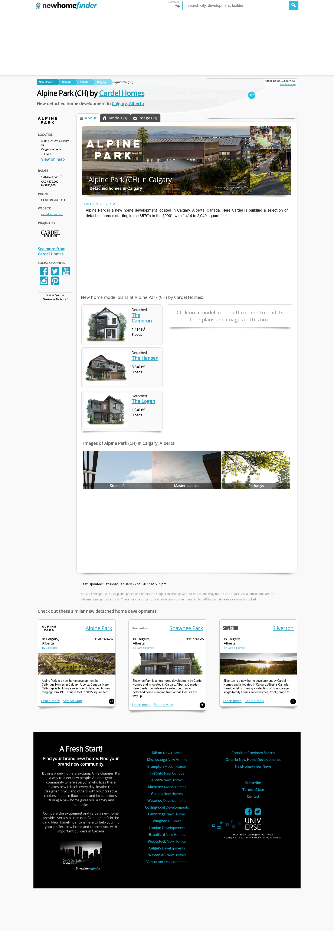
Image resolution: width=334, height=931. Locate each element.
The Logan (143, 401)
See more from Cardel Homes (51, 251)
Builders (167, 821)
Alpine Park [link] (99, 628)
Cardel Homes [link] (145, 648)
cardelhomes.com (52, 214)
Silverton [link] (283, 628)
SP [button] (202, 705)
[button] (293, 5)
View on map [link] (53, 159)
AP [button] (111, 701)
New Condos (167, 773)
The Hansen (145, 358)
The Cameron (142, 318)
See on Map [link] (72, 701)
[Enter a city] (235, 5)
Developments (166, 800)
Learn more (50, 701)
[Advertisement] (167, 43)
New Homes (167, 753)
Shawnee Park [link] (186, 628)
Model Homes (167, 766)
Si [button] (293, 701)
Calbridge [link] (52, 648)
